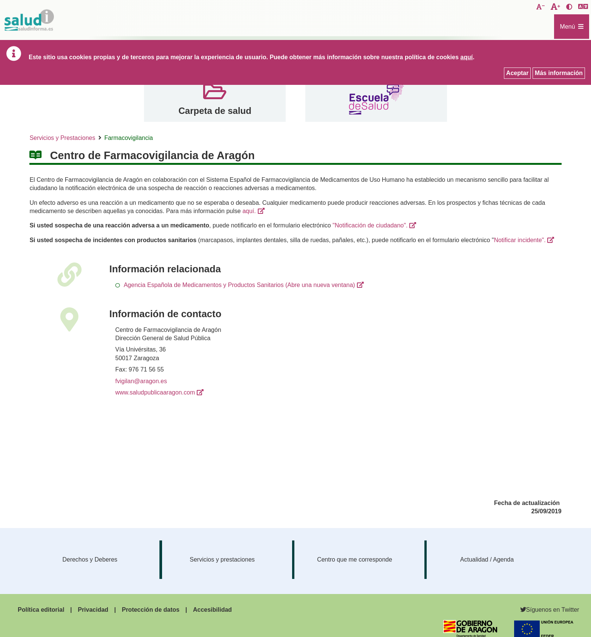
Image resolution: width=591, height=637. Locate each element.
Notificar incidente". (519, 240)
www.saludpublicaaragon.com (155, 392)
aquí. (249, 211)
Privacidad (93, 609)
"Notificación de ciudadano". (369, 225)
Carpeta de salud (214, 111)
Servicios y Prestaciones (62, 138)
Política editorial (41, 609)
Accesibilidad (212, 609)
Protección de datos (150, 609)
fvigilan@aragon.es (141, 381)
